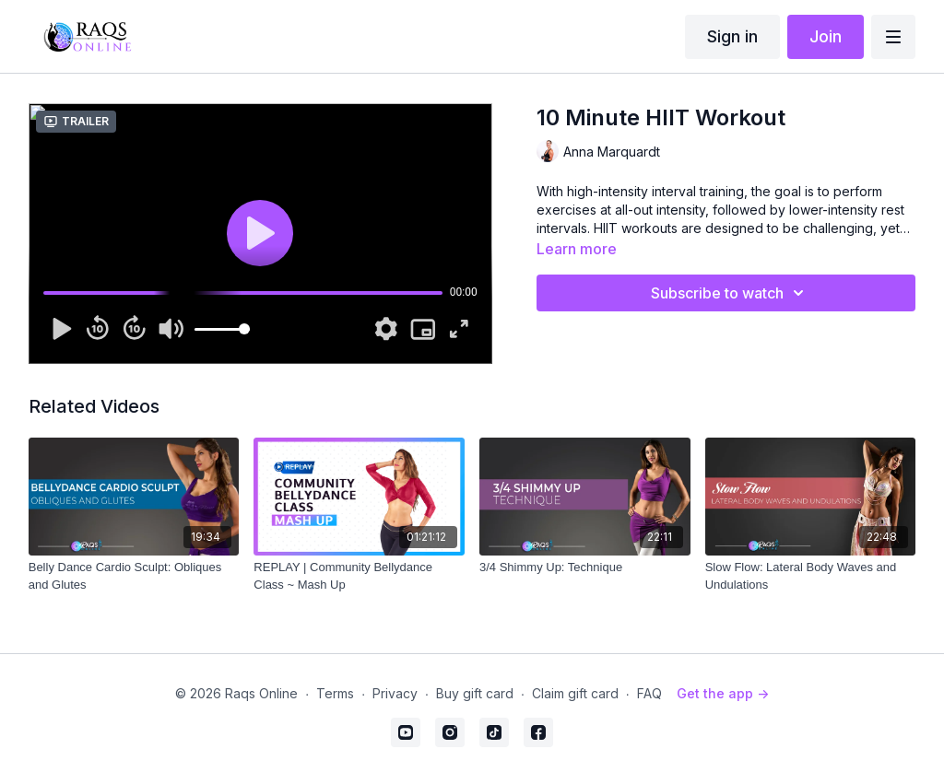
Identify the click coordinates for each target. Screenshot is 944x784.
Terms (335, 693)
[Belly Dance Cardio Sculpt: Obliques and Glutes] (134, 576)
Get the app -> (723, 693)
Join (825, 36)
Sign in (732, 36)
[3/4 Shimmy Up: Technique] (584, 567)
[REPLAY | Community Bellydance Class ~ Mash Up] (359, 576)
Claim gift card (575, 693)
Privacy (395, 693)
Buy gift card (474, 693)
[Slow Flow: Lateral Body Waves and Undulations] (810, 576)
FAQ (649, 693)
